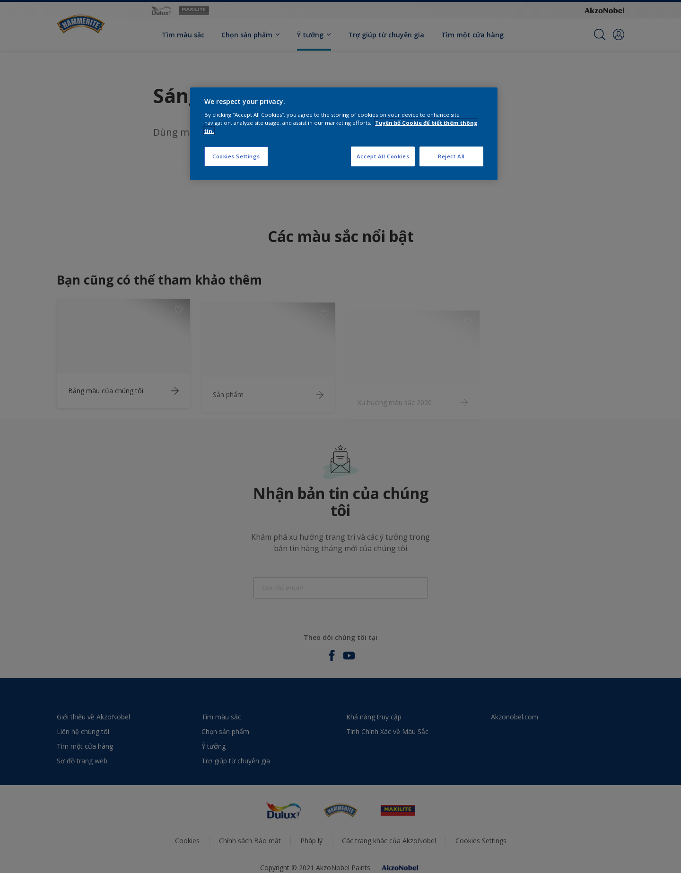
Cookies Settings (236, 156)
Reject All (451, 156)
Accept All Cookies (383, 156)
